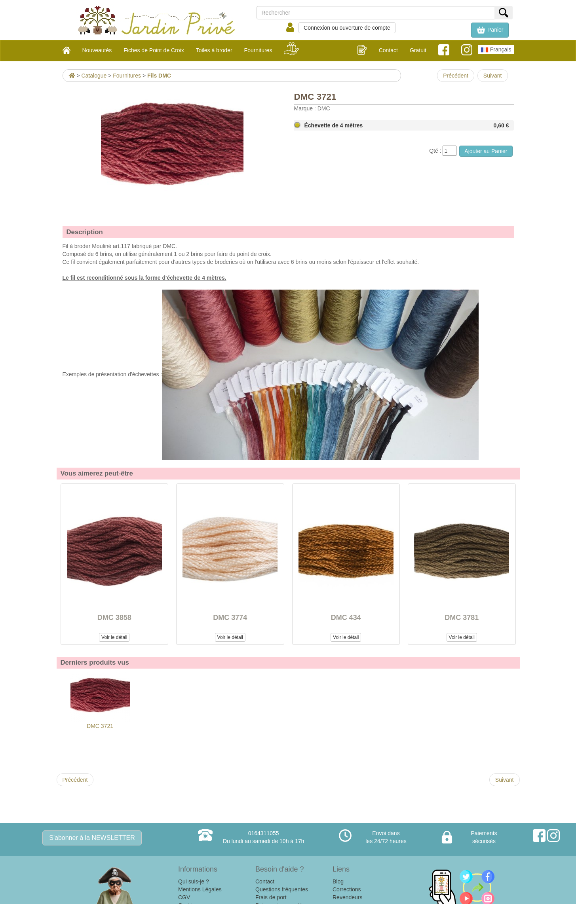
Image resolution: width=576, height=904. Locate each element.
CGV (184, 897)
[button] (489, 30)
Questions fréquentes (281, 889)
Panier (489, 30)
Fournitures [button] (258, 50)
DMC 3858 (114, 618)
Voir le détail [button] (114, 637)
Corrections (347, 889)
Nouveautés (97, 50)
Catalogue (93, 75)
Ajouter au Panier (485, 151)
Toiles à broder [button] (214, 50)
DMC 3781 (462, 618)
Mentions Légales (200, 889)
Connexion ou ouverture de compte (347, 28)
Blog (338, 881)
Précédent (455, 75)
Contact (388, 50)
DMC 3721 (100, 701)
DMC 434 (346, 618)
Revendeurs (348, 897)
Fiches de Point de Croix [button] (154, 50)
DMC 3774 (230, 618)
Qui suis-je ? (193, 881)
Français (496, 50)
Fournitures (127, 75)
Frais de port (271, 897)
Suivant (492, 75)
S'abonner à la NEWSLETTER (92, 837)
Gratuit (418, 50)
